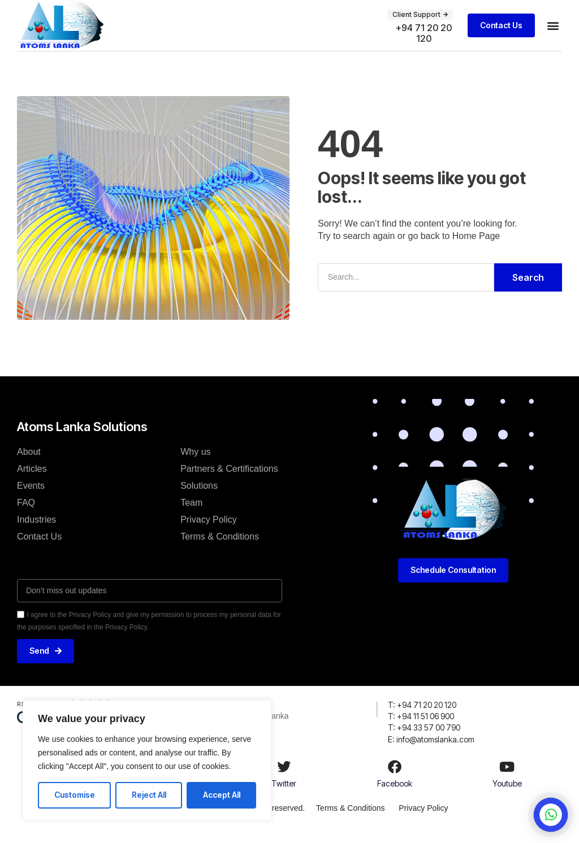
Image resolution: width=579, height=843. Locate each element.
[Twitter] (284, 778)
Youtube (507, 795)
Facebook (394, 795)
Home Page (476, 248)
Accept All (221, 794)
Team (191, 514)
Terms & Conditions (219, 548)
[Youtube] (507, 778)
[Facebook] (394, 778)
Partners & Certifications (229, 480)
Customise (74, 794)
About (29, 463)
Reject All (149, 794)
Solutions (199, 497)
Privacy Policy (208, 531)
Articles (31, 480)
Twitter (283, 795)
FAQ (26, 514)
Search (528, 289)
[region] (147, 760)
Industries (36, 531)
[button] (420, 15)
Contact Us (39, 548)
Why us (195, 463)
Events (31, 497)
